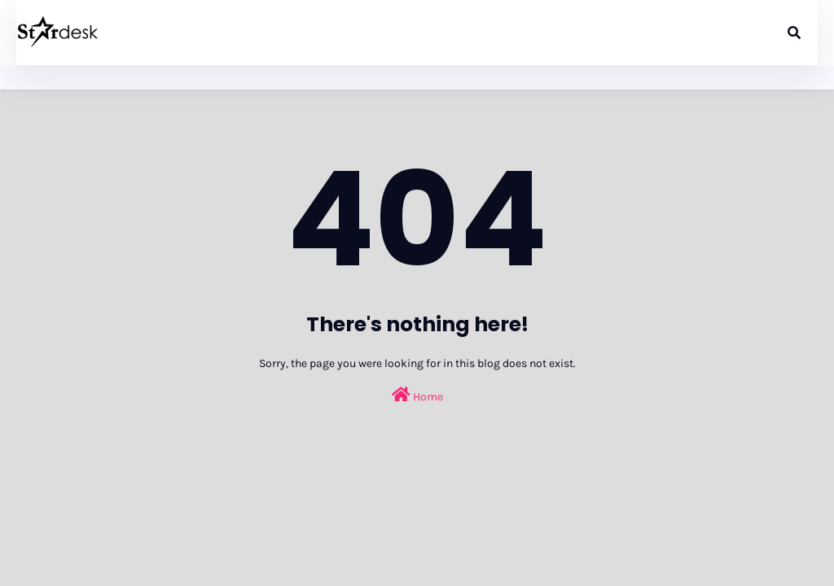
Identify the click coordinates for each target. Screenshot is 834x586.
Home (417, 395)
